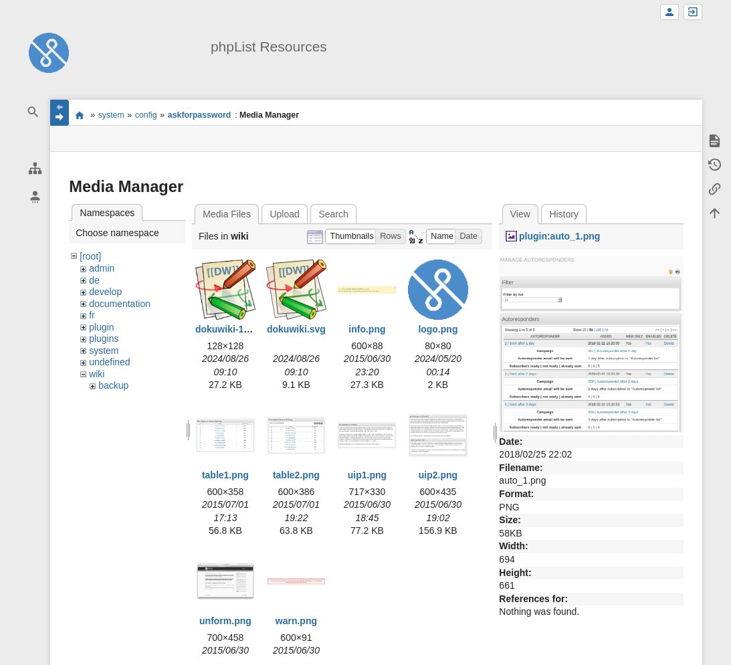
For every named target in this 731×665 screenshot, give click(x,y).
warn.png (296, 620)
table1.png (225, 475)
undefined (109, 362)
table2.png (296, 475)
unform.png (225, 620)
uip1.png (367, 475)
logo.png (437, 329)
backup (113, 385)
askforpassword (199, 115)
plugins (103, 338)
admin (101, 268)
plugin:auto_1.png (559, 236)
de (94, 280)
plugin (101, 327)
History (564, 214)
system (111, 115)
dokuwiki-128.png (234, 329)
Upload (284, 214)
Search (333, 214)
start (79, 115)
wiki (96, 374)
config (146, 115)
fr (92, 315)
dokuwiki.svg (296, 329)
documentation (119, 303)
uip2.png (438, 475)
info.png (366, 329)
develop (105, 291)
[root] (90, 256)
